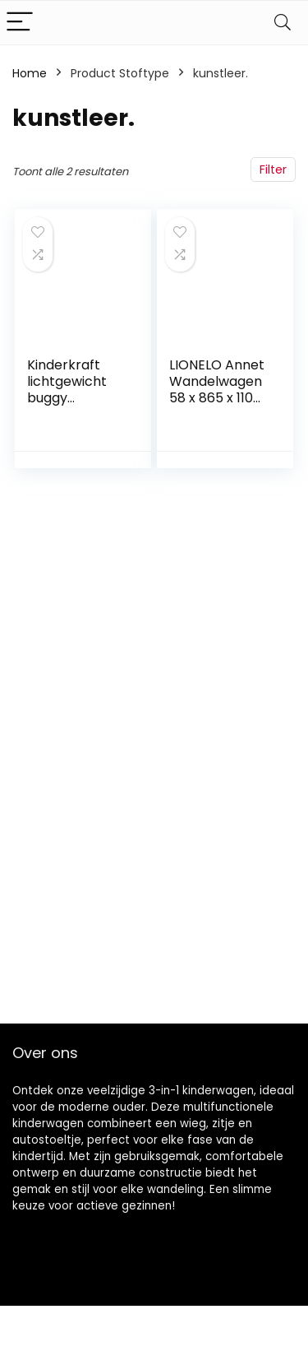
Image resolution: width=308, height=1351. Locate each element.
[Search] (282, 22)
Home (29, 73)
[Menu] (19, 22)
